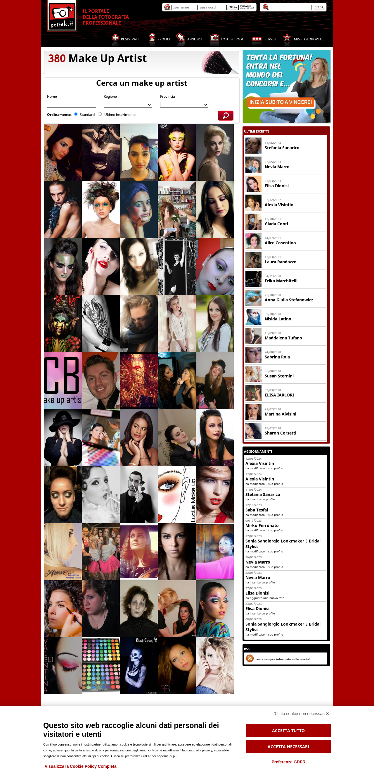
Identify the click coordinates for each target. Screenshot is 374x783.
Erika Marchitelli (281, 281)
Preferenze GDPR (288, 762)
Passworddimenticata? (247, 7)
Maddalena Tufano (283, 338)
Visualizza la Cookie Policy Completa (81, 766)
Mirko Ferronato (262, 525)
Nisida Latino (278, 319)
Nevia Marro (277, 166)
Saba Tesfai (256, 510)
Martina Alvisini (280, 414)
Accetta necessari (288, 746)
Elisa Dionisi (277, 185)
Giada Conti (276, 223)
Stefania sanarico (282, 147)
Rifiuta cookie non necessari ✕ (301, 713)
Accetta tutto (288, 730)
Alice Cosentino (280, 242)
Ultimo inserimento (120, 114)
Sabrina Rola (277, 357)
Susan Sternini (279, 376)
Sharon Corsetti (280, 433)
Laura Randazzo (281, 262)
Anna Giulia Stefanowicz (289, 300)
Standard (88, 114)
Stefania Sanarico (262, 494)
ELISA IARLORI (279, 395)
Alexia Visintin (279, 204)
